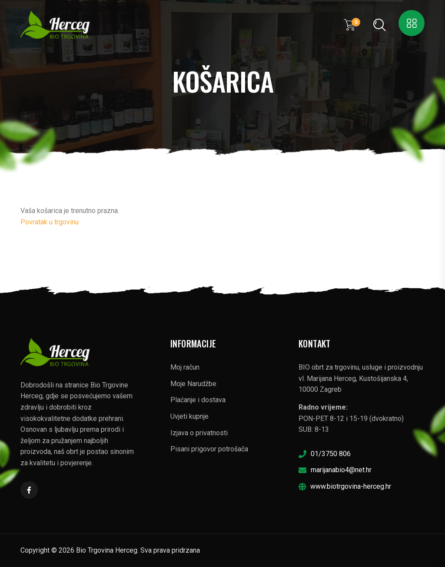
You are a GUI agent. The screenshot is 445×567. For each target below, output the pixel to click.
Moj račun (184, 367)
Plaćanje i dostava (198, 400)
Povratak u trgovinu (49, 222)
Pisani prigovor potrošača (209, 449)
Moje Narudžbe (193, 384)
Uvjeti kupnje (189, 416)
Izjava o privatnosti (199, 433)
